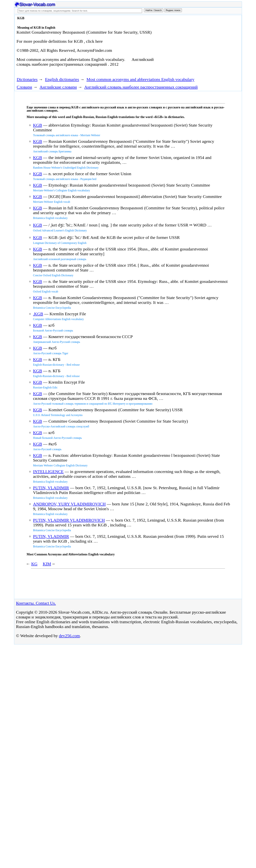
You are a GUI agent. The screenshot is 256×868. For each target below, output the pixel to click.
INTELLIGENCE (48, 471)
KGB (37, 125)
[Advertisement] (200, 45)
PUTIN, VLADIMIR (51, 487)
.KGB (38, 314)
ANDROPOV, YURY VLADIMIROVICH (69, 504)
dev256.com (69, 635)
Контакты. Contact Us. (36, 603)
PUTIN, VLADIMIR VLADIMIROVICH (69, 520)
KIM (47, 563)
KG (34, 563)
